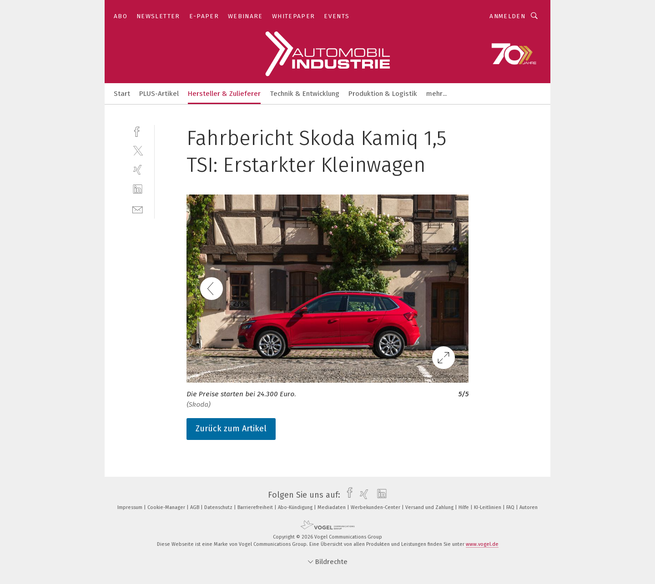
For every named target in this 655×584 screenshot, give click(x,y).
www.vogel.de (482, 544)
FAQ (511, 507)
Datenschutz (219, 507)
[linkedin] (137, 189)
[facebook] (137, 130)
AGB (195, 507)
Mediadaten (332, 507)
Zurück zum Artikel (231, 429)
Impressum (130, 507)
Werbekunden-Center (376, 507)
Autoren (528, 507)
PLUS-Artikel (159, 94)
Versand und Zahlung (430, 507)
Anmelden (507, 16)
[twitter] (137, 150)
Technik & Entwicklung (304, 94)
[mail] (137, 209)
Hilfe (464, 507)
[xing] (137, 169)
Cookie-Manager (166, 507)
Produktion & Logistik (382, 94)
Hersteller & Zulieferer (224, 94)
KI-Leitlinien (488, 507)
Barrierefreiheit (255, 507)
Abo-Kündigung (296, 507)
